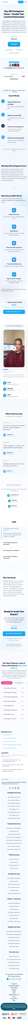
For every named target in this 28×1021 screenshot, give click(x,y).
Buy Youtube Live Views (14, 887)
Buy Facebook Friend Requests (14, 828)
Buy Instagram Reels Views (9, 748)
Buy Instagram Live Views (14, 818)
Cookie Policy (14, 998)
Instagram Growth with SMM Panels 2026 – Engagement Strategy (14, 770)
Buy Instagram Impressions (14, 812)
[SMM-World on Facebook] (10, 788)
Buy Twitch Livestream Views (14, 959)
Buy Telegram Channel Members (14, 931)
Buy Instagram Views (14, 815)
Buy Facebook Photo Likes (14, 834)
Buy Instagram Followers (9, 741)
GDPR (14, 991)
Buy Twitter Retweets (14, 915)
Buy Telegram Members (14, 940)
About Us (14, 989)
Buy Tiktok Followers (14, 859)
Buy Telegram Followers (14, 937)
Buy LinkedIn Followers (14, 962)
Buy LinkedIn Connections (14, 965)
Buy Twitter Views (14, 918)
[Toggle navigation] (25, 2)
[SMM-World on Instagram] (12, 788)
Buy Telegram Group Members (14, 934)
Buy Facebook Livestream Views (14, 843)
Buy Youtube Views (14, 890)
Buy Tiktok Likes (14, 862)
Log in (20, 2)
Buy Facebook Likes (14, 831)
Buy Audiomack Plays (14, 968)
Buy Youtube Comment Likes (14, 878)
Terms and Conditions (14, 985)
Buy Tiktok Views (14, 868)
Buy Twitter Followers (14, 906)
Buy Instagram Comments (9, 738)
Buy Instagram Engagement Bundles (11, 744)
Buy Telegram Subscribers (14, 943)
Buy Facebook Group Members (14, 837)
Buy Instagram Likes (7, 734)
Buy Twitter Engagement (14, 903)
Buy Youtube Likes (14, 881)
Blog (14, 1000)
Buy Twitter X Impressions (14, 912)
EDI (14, 996)
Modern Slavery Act (14, 994)
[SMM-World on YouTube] (18, 788)
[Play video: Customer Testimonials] (14, 348)
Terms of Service (21, 1006)
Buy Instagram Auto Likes (14, 797)
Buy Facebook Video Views (14, 849)
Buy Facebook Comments (14, 846)
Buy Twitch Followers (14, 956)
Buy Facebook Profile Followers (14, 840)
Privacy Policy (14, 987)
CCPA (14, 993)
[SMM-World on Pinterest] (15, 788)
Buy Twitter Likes (14, 909)
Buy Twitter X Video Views (14, 921)
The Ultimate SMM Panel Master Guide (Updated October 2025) (14, 760)
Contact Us (14, 984)
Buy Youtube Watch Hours (14, 893)
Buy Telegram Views (14, 946)
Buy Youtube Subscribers (14, 884)
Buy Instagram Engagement (14, 803)
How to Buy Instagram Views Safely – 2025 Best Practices (14, 765)
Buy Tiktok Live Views (14, 865)
